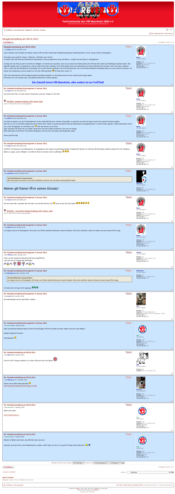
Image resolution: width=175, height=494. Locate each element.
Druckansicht (167, 30)
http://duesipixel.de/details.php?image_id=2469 (20, 386)
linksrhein (10, 173)
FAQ (152, 33)
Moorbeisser (11, 273)
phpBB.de (96, 490)
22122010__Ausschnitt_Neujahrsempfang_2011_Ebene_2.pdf (30, 211)
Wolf (8, 355)
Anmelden (170, 33)
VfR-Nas (9, 255)
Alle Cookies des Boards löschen (133, 485)
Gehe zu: (123, 472)
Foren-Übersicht (19, 30)
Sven (8, 325)
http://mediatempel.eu (11, 415)
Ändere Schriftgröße (171, 30)
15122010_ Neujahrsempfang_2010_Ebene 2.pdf (25, 101)
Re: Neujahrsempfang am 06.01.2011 (19, 352)
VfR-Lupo (10, 380)
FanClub (42, 30)
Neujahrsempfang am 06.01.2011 (20, 39)
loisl (8, 296)
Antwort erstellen (8, 42)
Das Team (120, 485)
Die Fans (36, 30)
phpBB (77, 488)
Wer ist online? (8, 477)
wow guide (105, 488)
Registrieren (160, 33)
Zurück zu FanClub (9, 472)
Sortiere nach (97, 463)
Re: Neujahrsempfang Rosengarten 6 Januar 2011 (25, 88)
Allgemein (29, 30)
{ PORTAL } (9, 30)
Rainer (9, 49)
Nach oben (172, 84)
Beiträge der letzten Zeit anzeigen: (68, 463)
